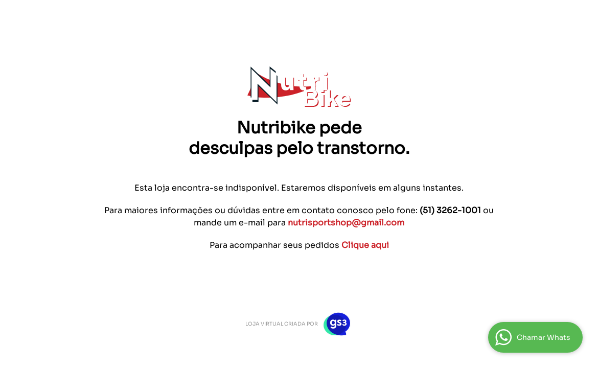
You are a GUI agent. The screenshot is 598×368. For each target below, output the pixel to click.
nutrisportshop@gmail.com (346, 222)
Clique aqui (365, 245)
